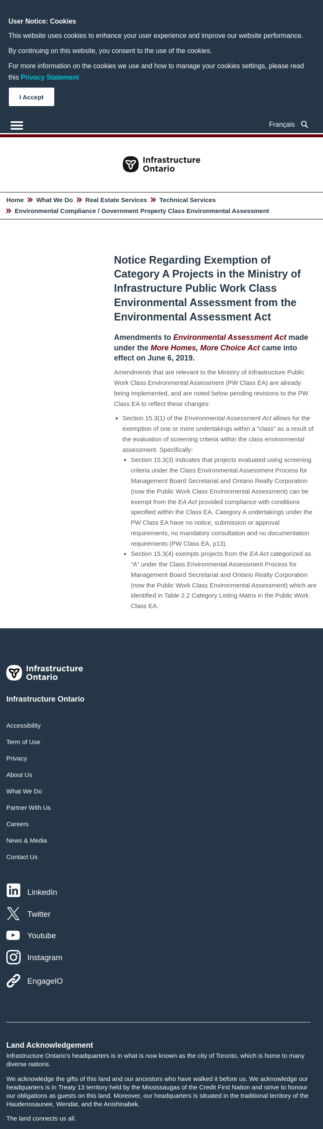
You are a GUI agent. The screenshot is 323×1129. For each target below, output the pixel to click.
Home (15, 199)
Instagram (44, 957)
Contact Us (21, 856)
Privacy (16, 758)
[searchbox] (304, 124)
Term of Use (23, 741)
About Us (19, 774)
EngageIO (45, 981)
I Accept (31, 97)
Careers (17, 823)
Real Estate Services (116, 199)
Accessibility (23, 725)
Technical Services (187, 199)
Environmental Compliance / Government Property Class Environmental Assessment (142, 210)
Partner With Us (28, 807)
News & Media (26, 840)
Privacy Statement (50, 77)
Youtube (41, 935)
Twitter (38, 914)
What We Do (54, 199)
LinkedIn (42, 892)
